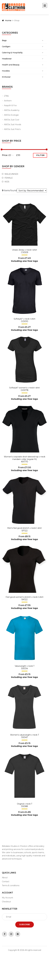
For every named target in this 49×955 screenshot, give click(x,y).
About (5, 877)
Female (8, 178)
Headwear (7, 58)
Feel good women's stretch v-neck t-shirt (24, 597)
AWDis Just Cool (11, 120)
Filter (40, 155)
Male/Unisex (11, 174)
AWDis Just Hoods (12, 124)
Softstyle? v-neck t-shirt (24, 319)
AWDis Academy (11, 110)
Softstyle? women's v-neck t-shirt (24, 388)
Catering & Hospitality (12, 52)
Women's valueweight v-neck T (24, 735)
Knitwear (6, 77)
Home (6, 20)
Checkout (6, 901)
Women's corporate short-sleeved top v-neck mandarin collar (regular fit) (24, 457)
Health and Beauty (10, 65)
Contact (5, 881)
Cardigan (6, 46)
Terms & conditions (10, 885)
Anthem (8, 101)
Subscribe (24, 924)
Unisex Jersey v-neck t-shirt (24, 250)
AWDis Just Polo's (12, 129)
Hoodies (6, 71)
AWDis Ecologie (11, 115)
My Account (7, 897)
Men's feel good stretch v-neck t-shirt (24, 528)
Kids (6, 181)
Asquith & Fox (10, 105)
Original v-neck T (24, 804)
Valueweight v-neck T (24, 666)
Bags (4, 40)
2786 (6, 96)
